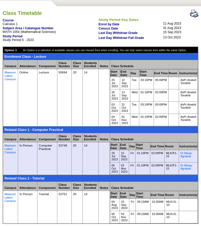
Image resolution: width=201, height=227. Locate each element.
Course (8, 20)
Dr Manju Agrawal (186, 155)
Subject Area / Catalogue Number (28, 28)
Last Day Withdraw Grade (118, 33)
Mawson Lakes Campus (10, 76)
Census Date (108, 28)
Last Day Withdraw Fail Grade (121, 38)
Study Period (13, 36)
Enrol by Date (109, 24)
